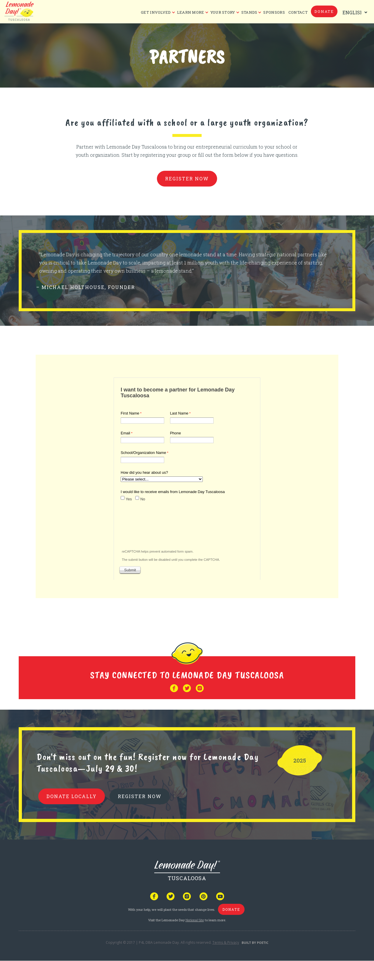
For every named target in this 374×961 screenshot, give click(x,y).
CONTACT (298, 12)
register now (187, 178)
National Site (195, 920)
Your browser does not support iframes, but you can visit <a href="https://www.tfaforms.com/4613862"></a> (187, 477)
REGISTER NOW (140, 796)
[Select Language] (353, 12)
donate (324, 11)
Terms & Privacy (225, 942)
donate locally (71, 796)
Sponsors (274, 12)
